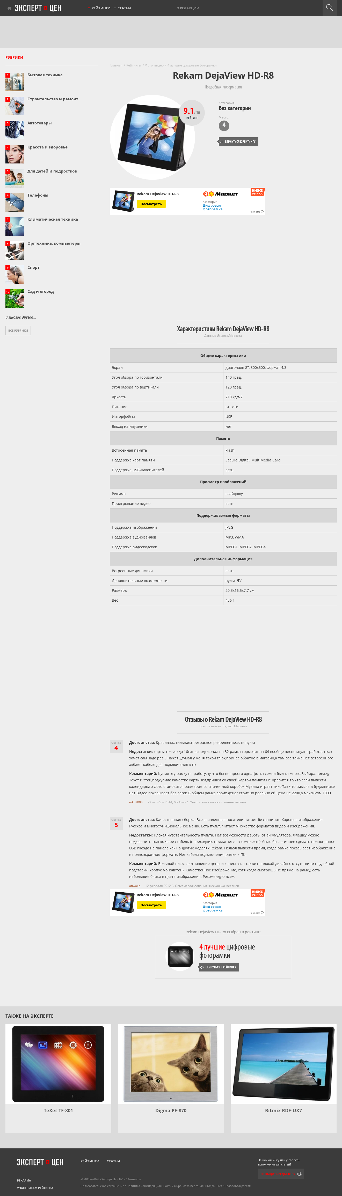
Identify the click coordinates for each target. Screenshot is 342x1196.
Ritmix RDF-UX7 (283, 1110)
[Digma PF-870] (171, 1064)
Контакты (134, 1179)
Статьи (124, 8)
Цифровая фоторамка (213, 207)
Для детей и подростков (52, 171)
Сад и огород (40, 291)
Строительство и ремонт (52, 98)
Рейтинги (101, 8)
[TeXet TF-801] (58, 1064)
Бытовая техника (45, 74)
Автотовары (39, 122)
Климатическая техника (52, 219)
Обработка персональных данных (198, 1186)
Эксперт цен (38, 8)
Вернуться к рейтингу (237, 141)
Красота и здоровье (47, 147)
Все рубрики (18, 330)
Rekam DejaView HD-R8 (158, 194)
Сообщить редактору (277, 1174)
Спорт (33, 267)
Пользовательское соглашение (102, 1186)
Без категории (235, 108)
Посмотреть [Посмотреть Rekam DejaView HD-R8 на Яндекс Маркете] (151, 203)
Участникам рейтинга (35, 1188)
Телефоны (37, 195)
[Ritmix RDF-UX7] (284, 1064)
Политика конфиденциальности (149, 1186)
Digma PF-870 (170, 1110)
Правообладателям (237, 1186)
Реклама (24, 1180)
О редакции (188, 8)
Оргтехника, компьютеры (54, 243)
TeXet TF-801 (58, 1110)
